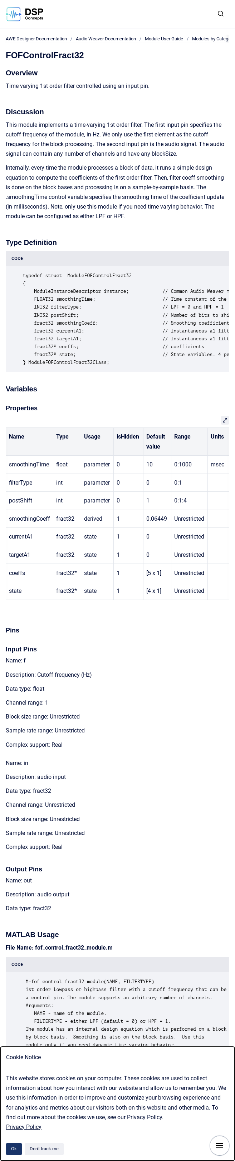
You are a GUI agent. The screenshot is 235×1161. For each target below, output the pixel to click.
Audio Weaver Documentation (106, 38)
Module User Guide (164, 38)
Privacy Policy (23, 1127)
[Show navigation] (219, 1145)
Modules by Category (213, 38)
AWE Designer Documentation (36, 38)
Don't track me (44, 1148)
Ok (14, 1148)
